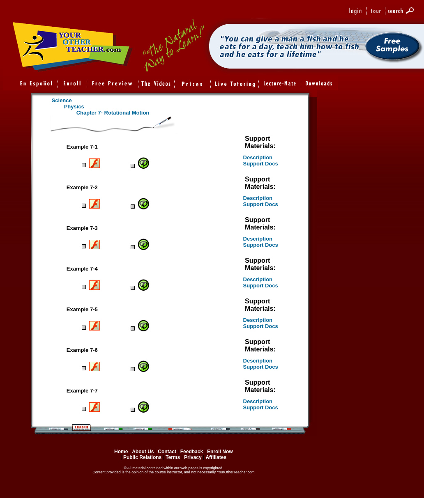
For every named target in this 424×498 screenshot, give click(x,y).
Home (121, 451)
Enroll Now (220, 451)
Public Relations (142, 457)
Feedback (191, 451)
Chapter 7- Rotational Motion (113, 113)
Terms (173, 457)
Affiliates (215, 457)
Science (62, 100)
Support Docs (260, 164)
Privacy (193, 457)
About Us (143, 451)
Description (258, 157)
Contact (167, 451)
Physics (74, 106)
